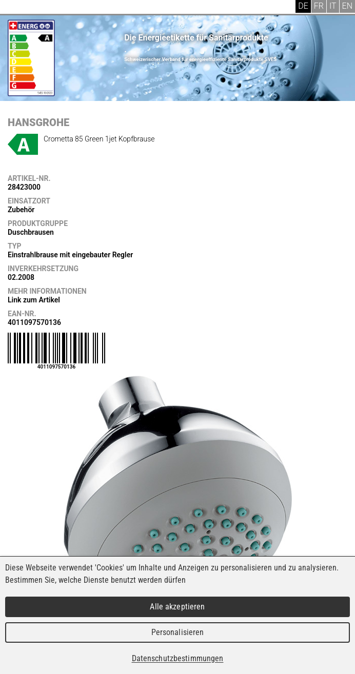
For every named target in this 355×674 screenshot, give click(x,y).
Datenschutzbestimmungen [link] (178, 658)
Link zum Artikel (34, 300)
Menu (15, 7)
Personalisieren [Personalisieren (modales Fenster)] (177, 632)
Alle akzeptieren (177, 606)
